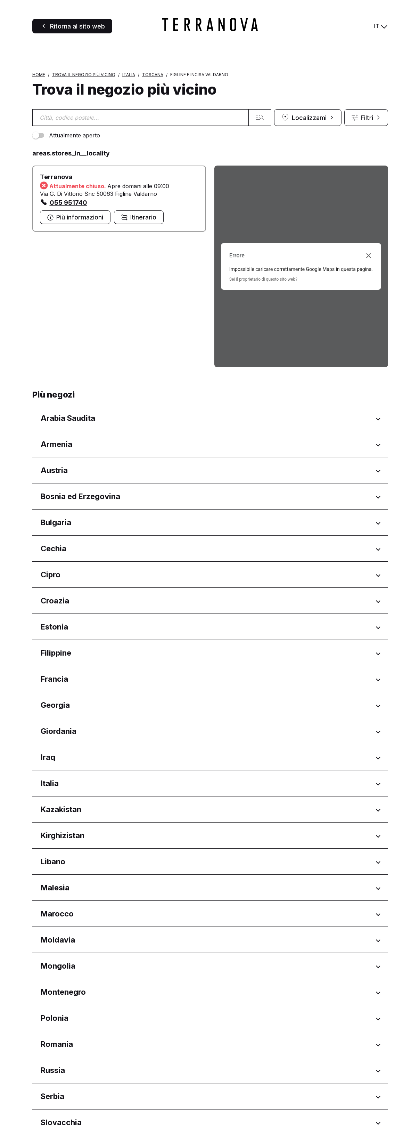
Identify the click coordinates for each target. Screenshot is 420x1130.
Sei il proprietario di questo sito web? (263, 347)
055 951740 (68, 270)
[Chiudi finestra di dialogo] (368, 324)
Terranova (56, 245)
